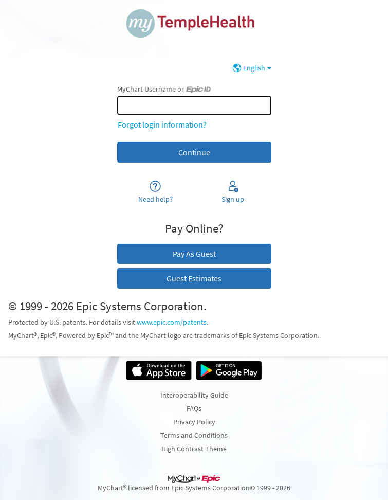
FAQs (194, 408)
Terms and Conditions (194, 435)
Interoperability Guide (194, 395)
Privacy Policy (194, 421)
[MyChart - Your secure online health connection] (194, 28)
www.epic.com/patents (172, 322)
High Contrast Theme (194, 448)
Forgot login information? (162, 124)
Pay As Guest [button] (194, 253)
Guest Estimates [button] (194, 278)
